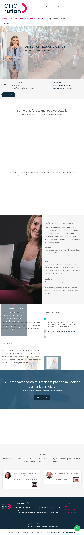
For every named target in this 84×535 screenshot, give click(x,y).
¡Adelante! (42, 397)
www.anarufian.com (68, 533)
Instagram (46, 6)
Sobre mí (56, 19)
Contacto (8, 94)
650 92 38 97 (79, 6)
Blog (63, 19)
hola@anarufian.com (61, 6)
